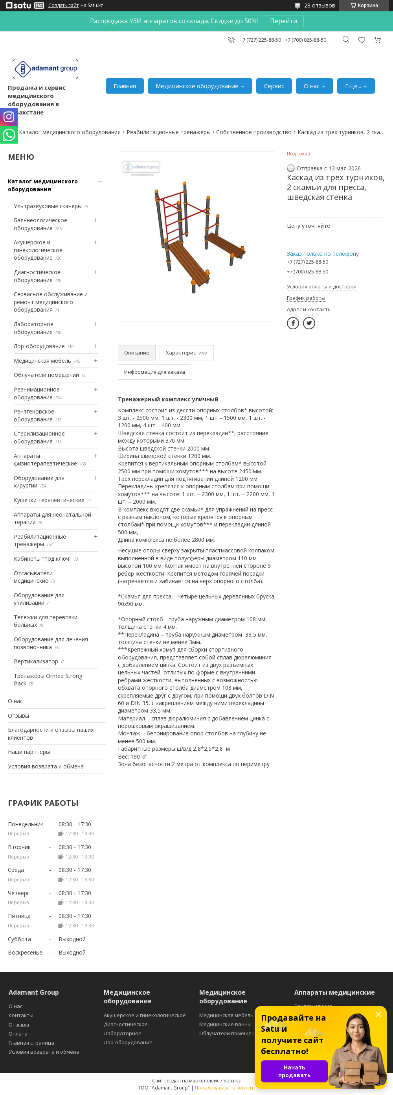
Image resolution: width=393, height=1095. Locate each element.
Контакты (21, 1015)
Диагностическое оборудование (37, 276)
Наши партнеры (29, 751)
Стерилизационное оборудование (39, 437)
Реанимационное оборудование (37, 393)
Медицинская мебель (42, 360)
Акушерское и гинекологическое (145, 1015)
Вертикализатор (36, 661)
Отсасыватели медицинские (33, 577)
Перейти (283, 21)
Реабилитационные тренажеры (169, 132)
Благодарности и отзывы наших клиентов (51, 733)
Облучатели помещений (46, 375)
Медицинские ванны (225, 1024)
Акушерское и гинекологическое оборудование (38, 249)
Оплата (18, 1033)
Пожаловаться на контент (225, 1087)
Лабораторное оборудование (33, 328)
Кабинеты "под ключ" (43, 558)
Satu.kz (232, 1080)
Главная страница (31, 1042)
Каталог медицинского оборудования (70, 132)
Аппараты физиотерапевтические (45, 459)
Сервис (274, 86)
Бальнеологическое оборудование (40, 224)
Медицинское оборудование (197, 86)
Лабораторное (122, 1033)
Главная (125, 86)
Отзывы (18, 715)
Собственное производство (254, 132)
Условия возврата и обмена (46, 766)
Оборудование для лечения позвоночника (51, 643)
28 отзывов (319, 5)
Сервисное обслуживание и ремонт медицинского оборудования (51, 301)
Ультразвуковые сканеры (48, 206)
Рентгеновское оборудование (34, 415)
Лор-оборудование (39, 346)
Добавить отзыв (361, 40)
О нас (312, 86)
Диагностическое (126, 1024)
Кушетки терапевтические (49, 500)
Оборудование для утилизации (39, 599)
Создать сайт (63, 5)
